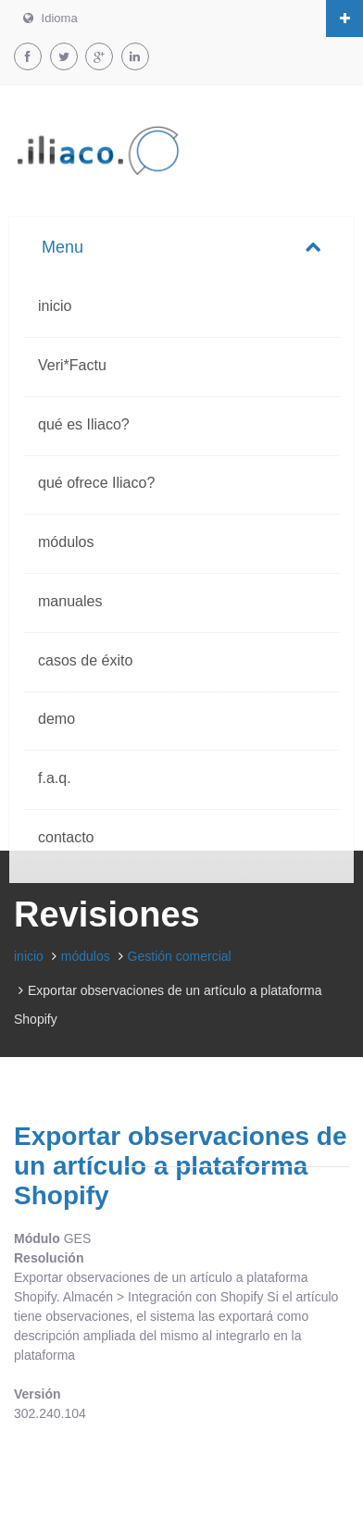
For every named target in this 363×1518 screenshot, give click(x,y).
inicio (54, 306)
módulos (66, 542)
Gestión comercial (180, 956)
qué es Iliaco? (84, 424)
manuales (70, 601)
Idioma (50, 18)
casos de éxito (85, 660)
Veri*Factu (72, 365)
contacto (66, 837)
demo (56, 719)
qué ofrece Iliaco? (96, 483)
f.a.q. (54, 778)
